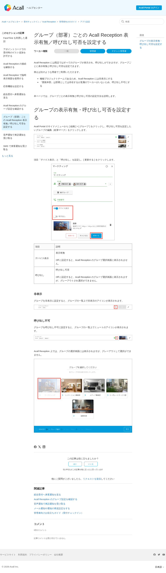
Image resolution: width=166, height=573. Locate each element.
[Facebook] (35, 447)
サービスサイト (8, 554)
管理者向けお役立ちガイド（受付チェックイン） (58, 513)
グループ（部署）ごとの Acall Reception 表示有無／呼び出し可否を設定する (15, 121)
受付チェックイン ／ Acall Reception (40, 22)
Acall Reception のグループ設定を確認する (14, 107)
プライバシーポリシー (40, 554)
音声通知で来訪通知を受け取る (14, 136)
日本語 (159, 567)
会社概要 (58, 554)
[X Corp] (39, 447)
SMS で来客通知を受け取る (15, 148)
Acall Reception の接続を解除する (14, 65)
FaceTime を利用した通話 (15, 40)
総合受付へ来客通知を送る (14, 96)
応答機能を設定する (13, 86)
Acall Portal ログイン (149, 7)
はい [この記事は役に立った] (75, 464)
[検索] (141, 22)
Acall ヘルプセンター (11, 22)
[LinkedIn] (44, 447)
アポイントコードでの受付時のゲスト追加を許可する (14, 52)
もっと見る (7, 156)
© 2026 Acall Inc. (10, 566)
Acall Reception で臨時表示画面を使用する (14, 77)
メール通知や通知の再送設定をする (52, 508)
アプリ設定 (85, 22)
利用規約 (22, 554)
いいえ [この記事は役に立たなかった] (91, 464)
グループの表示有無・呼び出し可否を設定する (151, 44)
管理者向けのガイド (68, 22)
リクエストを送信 (92, 479)
